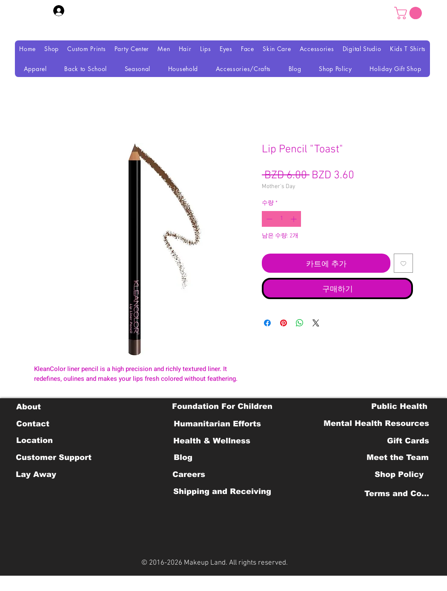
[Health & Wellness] (212, 440)
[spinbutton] (281, 218)
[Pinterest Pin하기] (283, 323)
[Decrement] (268, 218)
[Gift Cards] (408, 440)
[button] (409, 13)
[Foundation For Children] (222, 406)
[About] (28, 406)
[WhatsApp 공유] (300, 323)
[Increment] (294, 218)
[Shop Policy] (399, 474)
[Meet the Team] (397, 457)
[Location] (34, 440)
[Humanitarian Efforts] (217, 423)
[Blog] (183, 457)
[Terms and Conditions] (399, 493)
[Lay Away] (36, 474)
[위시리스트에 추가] (403, 263)
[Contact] (32, 423)
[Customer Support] (53, 457)
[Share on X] (316, 323)
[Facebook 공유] (267, 323)
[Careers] (189, 474)
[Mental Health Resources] (376, 423)
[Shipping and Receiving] (222, 491)
